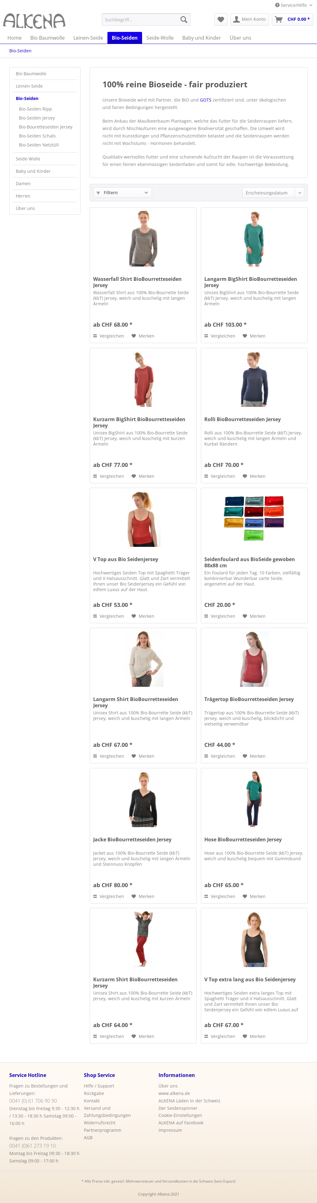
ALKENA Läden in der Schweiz (189, 1101)
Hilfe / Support (99, 1086)
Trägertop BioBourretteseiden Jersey (249, 699)
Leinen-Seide (29, 86)
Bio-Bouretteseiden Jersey (45, 127)
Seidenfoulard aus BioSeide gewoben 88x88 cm (249, 562)
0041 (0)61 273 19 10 (32, 1145)
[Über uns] (240, 38)
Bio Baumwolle (31, 73)
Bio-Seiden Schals (37, 136)
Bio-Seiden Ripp (35, 109)
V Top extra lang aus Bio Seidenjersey (250, 979)
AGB (88, 1137)
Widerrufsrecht (99, 1123)
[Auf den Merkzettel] (143, 336)
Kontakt (92, 1101)
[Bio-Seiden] (124, 38)
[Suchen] (183, 19)
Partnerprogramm (102, 1130)
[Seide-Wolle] (160, 38)
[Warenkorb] (292, 19)
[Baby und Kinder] (201, 38)
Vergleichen (108, 336)
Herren (23, 196)
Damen (23, 183)
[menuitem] (146, 19)
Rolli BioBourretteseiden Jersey (242, 419)
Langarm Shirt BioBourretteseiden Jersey (135, 702)
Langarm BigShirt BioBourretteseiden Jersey (250, 282)
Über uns (25, 208)
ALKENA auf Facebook (180, 1123)
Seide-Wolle (28, 159)
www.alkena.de (174, 1093)
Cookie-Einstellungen (180, 1115)
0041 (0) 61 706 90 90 (33, 1100)
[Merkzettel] (221, 19)
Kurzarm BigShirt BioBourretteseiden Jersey (139, 422)
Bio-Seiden (27, 98)
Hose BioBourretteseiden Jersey (243, 839)
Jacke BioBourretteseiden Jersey (132, 839)
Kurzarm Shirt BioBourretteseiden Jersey (135, 982)
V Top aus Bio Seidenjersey (125, 559)
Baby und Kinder (33, 171)
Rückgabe (94, 1093)
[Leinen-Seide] (88, 38)
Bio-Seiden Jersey (37, 118)
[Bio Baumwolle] (47, 38)
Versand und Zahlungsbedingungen (107, 1111)
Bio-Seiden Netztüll (39, 145)
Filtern (107, 192)
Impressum (170, 1130)
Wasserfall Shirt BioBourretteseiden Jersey (137, 282)
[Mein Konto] (249, 19)
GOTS (205, 100)
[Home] (14, 38)
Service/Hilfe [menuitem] (291, 5)
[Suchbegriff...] (146, 19)
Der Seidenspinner (178, 1108)
